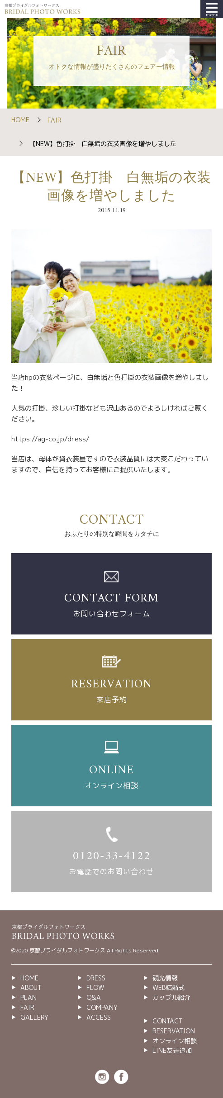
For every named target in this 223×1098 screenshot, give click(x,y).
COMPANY (102, 1007)
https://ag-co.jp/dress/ (50, 439)
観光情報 (165, 978)
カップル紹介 (171, 997)
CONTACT (167, 1021)
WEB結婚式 (168, 987)
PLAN (28, 997)
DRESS (95, 978)
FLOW (95, 987)
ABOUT (31, 987)
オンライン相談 (174, 1040)
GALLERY (34, 1017)
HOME (20, 119)
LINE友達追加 (172, 1050)
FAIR (54, 120)
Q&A (93, 997)
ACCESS (98, 1017)
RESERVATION (173, 1031)
